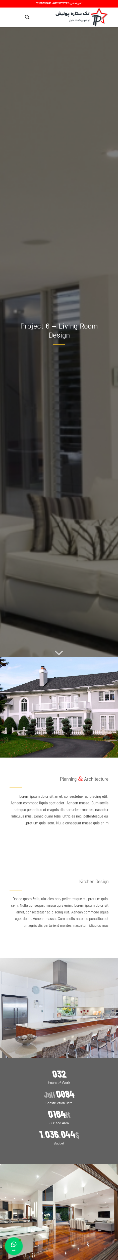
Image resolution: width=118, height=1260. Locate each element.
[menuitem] (26, 17)
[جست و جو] (26, 17)
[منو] (17, 17)
